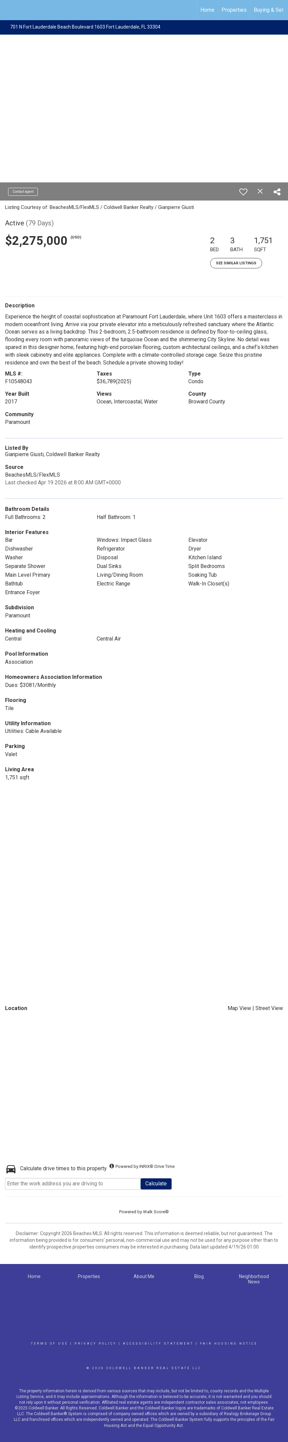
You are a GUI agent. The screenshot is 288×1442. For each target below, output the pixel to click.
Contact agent (23, 191)
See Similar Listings (236, 263)
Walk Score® (156, 1211)
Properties (234, 10)
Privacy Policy (95, 1343)
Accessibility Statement (158, 1343)
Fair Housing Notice (228, 1343)
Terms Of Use (49, 1343)
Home (207, 10)
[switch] (243, 192)
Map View (239, 1008)
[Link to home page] (8, 10)
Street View (269, 1008)
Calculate (156, 1183)
